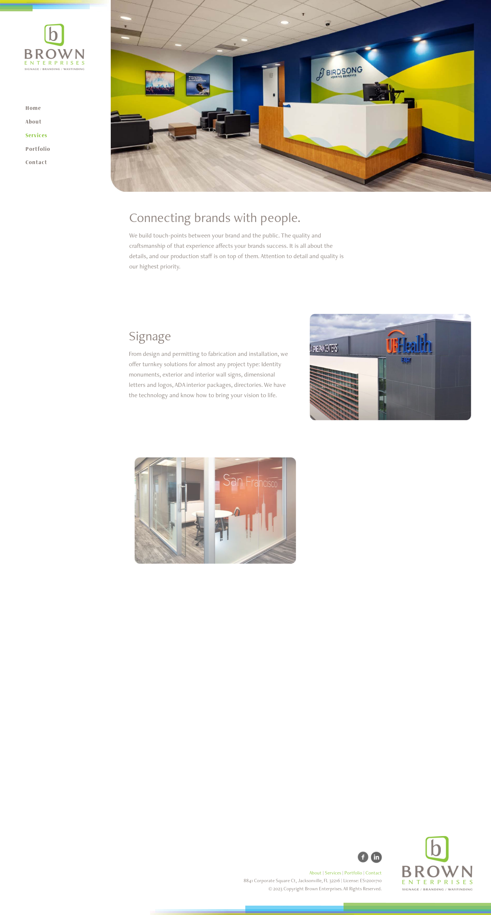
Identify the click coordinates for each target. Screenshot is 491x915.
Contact (373, 873)
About (315, 873)
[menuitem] (55, 108)
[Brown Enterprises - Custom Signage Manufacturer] (55, 47)
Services (333, 873)
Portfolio (353, 873)
